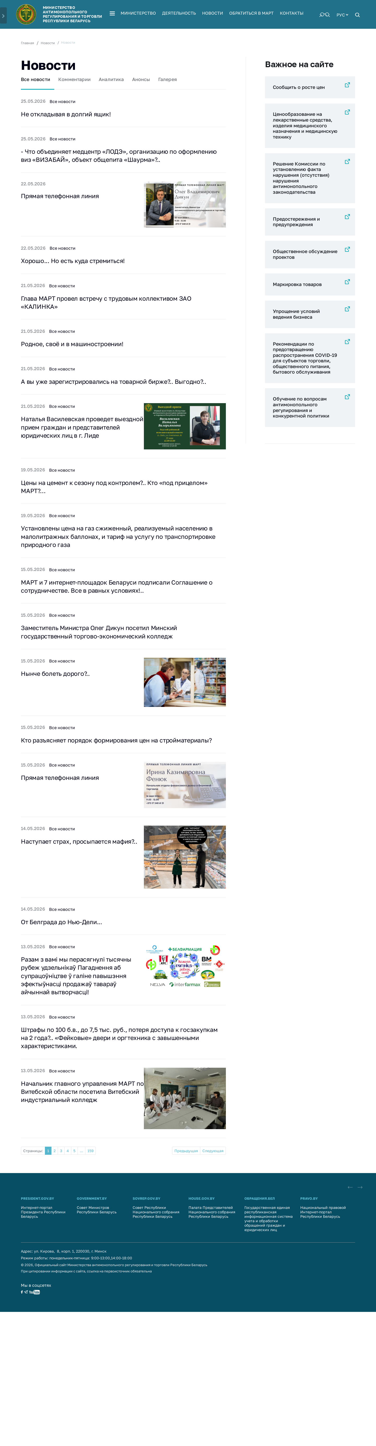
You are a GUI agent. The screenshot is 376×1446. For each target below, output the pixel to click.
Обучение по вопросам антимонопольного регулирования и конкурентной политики (301, 407)
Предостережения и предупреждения (296, 221)
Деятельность (179, 13)
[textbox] (342, 14)
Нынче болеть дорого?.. (58, 685)
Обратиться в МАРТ (251, 13)
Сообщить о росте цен (299, 87)
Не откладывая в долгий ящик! (69, 114)
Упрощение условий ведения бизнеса (296, 314)
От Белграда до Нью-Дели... (65, 943)
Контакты (291, 13)
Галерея (167, 79)
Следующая (213, 1177)
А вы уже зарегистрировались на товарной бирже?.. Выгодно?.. (120, 386)
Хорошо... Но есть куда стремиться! (77, 263)
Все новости (35, 79)
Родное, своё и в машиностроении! (76, 348)
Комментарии (74, 79)
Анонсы (141, 79)
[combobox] (342, 14)
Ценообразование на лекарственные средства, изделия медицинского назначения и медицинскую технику (305, 125)
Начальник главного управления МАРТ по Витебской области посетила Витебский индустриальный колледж (82, 1119)
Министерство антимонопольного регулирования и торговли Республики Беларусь (72, 14)
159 (90, 1177)
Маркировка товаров (297, 284)
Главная (27, 43)
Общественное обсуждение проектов (305, 254)
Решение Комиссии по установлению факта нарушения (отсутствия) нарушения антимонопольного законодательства (301, 178)
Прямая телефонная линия (63, 198)
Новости (212, 13)
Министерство (138, 13)
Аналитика (111, 79)
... (81, 1177)
